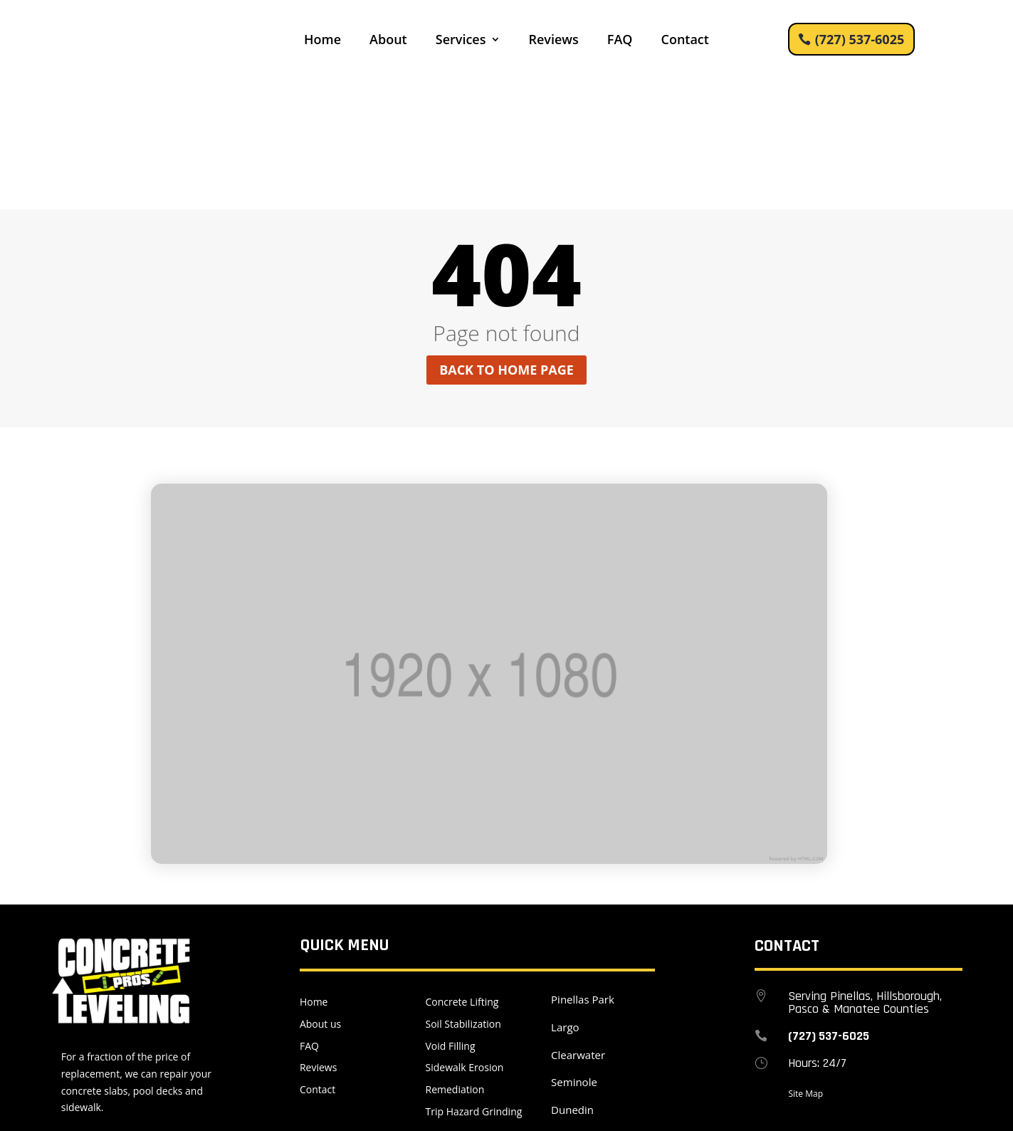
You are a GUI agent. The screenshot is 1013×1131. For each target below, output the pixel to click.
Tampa (568, 1034)
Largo (565, 896)
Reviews (554, 41)
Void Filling (451, 915)
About (388, 41)
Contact (684, 41)
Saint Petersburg (592, 1006)
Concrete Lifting (462, 870)
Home (322, 41)
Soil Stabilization (463, 893)
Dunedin (572, 979)
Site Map (805, 963)
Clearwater (578, 924)
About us (320, 893)
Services (461, 41)
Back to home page (506, 239)
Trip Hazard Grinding (474, 980)
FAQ (620, 41)
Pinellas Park (582, 868)
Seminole (574, 951)
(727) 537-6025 (860, 39)
